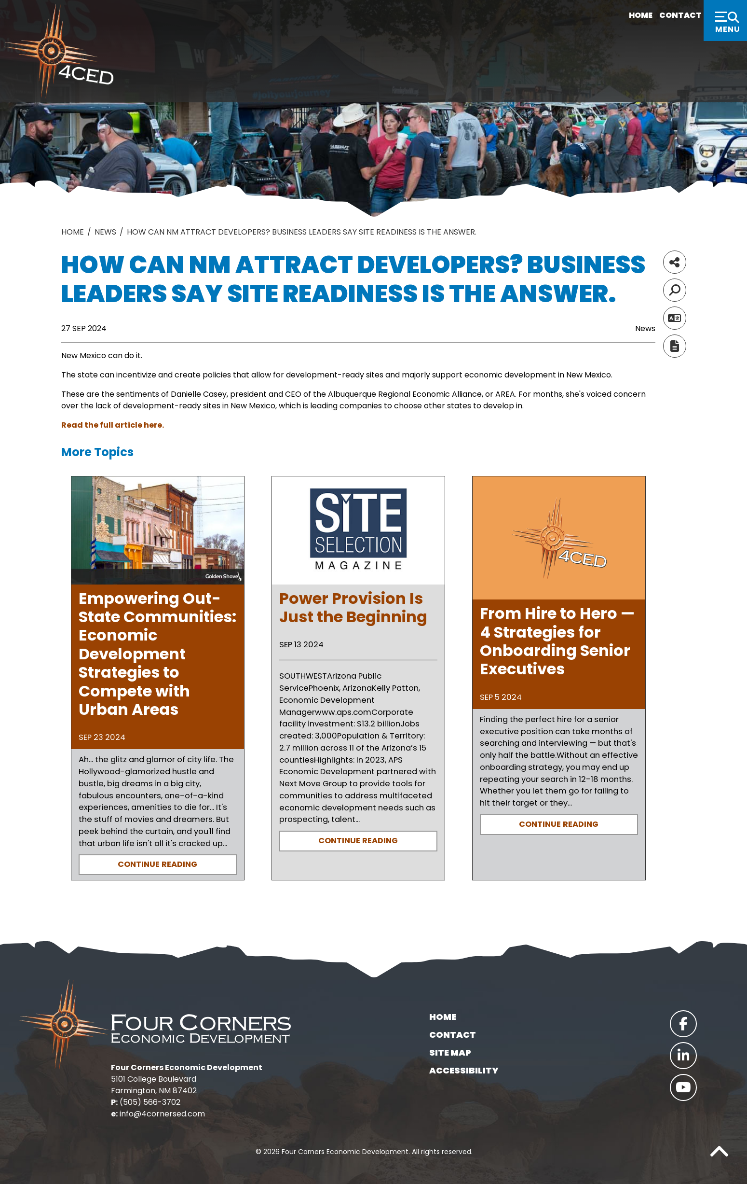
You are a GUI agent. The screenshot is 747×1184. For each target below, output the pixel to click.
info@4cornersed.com (162, 1113)
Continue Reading (157, 864)
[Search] (674, 290)
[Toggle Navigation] (725, 20)
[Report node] (674, 346)
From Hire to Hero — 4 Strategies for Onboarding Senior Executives (557, 641)
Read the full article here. (112, 425)
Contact (668, 15)
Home (623, 15)
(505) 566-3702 (150, 1102)
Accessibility (464, 1070)
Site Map (450, 1052)
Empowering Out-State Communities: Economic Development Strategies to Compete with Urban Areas (157, 653)
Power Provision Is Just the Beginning (353, 607)
